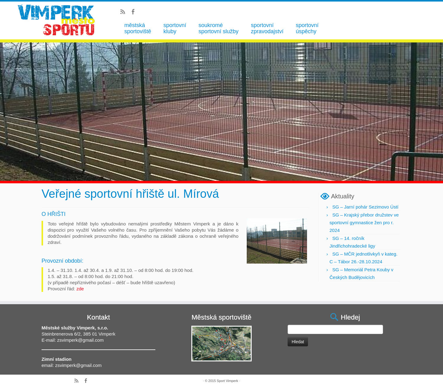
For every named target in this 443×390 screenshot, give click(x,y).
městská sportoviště (137, 28)
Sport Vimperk (227, 381)
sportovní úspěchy (307, 28)
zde (80, 288)
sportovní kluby (174, 28)
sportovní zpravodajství (267, 28)
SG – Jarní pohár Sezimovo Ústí (365, 206)
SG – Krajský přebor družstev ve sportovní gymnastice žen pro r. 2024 (364, 222)
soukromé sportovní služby (218, 28)
